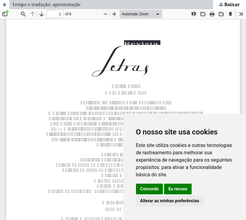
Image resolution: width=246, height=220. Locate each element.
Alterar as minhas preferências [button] (169, 200)
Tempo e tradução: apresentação (46, 4)
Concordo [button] (149, 188)
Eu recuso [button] (177, 188)
